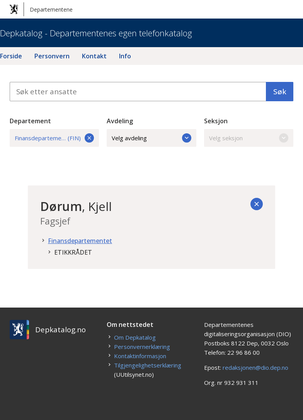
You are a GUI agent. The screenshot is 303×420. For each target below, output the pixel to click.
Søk (279, 92)
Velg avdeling (151, 138)
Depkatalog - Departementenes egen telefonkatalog (96, 33)
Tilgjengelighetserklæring (147, 365)
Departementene (41, 9)
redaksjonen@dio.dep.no (255, 367)
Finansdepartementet (80, 240)
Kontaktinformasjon (140, 356)
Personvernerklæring (142, 346)
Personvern (52, 56)
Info (125, 56)
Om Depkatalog (135, 337)
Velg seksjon (249, 138)
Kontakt (94, 56)
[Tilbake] (256, 204)
